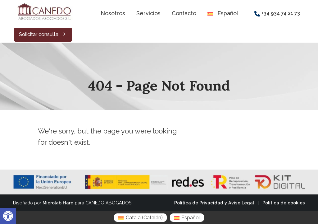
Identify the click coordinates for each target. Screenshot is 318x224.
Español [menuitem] (190, 218)
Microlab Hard (58, 202)
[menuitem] (140, 217)
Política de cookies (283, 202)
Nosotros (113, 13)
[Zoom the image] (43, 4)
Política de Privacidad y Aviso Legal (214, 202)
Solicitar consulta (43, 34)
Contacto (184, 13)
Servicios (148, 13)
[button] (8, 216)
